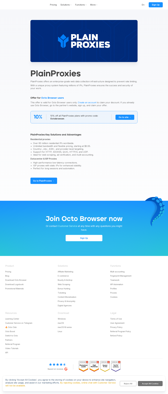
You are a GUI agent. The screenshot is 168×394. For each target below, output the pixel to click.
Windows (62, 319)
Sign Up (156, 4)
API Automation (116, 284)
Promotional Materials (14, 288)
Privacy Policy (116, 327)
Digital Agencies (65, 305)
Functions (95, 4)
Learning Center (12, 319)
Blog (7, 276)
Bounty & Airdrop (65, 280)
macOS (61, 323)
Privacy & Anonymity (66, 301)
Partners (8, 340)
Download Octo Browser (16, 280)
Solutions (80, 4)
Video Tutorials (11, 348)
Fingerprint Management (120, 276)
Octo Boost (10, 331)
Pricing (68, 4)
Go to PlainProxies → (43, 180)
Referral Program (12, 344)
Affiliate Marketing (65, 272)
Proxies (113, 293)
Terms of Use (116, 319)
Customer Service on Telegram (18, 323)
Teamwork (114, 280)
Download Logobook (14, 284)
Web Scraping (64, 284)
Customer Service (67, 226)
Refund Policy (116, 335)
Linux (60, 331)
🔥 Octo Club (11, 327)
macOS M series (65, 327)
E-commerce (63, 276)
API (6, 352)
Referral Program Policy (120, 331)
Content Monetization (67, 297)
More (108, 4)
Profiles (113, 288)
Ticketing (62, 293)
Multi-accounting (117, 272)
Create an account (87, 102)
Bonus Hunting (64, 288)
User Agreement (117, 323)
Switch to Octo (11, 335)
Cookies (113, 297)
